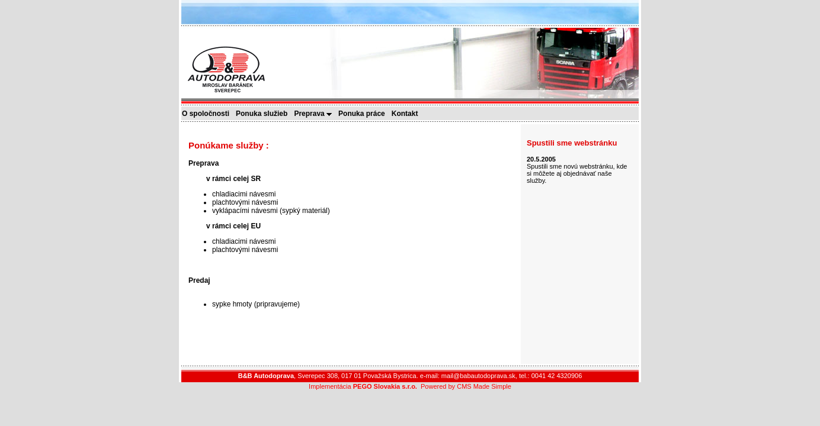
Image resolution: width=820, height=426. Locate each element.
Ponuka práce (364, 113)
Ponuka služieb (264, 113)
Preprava (315, 113)
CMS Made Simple (484, 386)
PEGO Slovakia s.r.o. (385, 386)
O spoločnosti (208, 113)
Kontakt (407, 113)
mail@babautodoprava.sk (478, 375)
